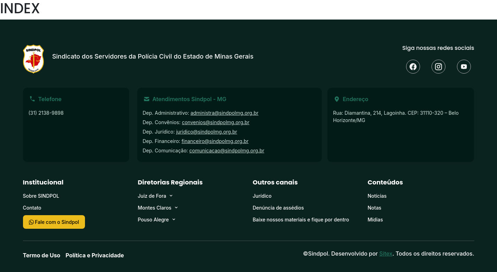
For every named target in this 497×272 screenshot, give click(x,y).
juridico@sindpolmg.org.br (206, 132)
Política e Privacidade (94, 255)
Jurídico (262, 196)
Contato (32, 208)
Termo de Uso (42, 255)
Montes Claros (155, 208)
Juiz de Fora (152, 196)
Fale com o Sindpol (54, 222)
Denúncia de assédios (278, 208)
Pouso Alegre (153, 219)
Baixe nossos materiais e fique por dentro (301, 219)
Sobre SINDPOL (41, 196)
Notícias (377, 196)
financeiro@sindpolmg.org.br (214, 141)
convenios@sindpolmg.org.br (215, 122)
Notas (374, 208)
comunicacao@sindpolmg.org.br (226, 150)
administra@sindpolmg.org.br (224, 113)
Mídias (375, 219)
